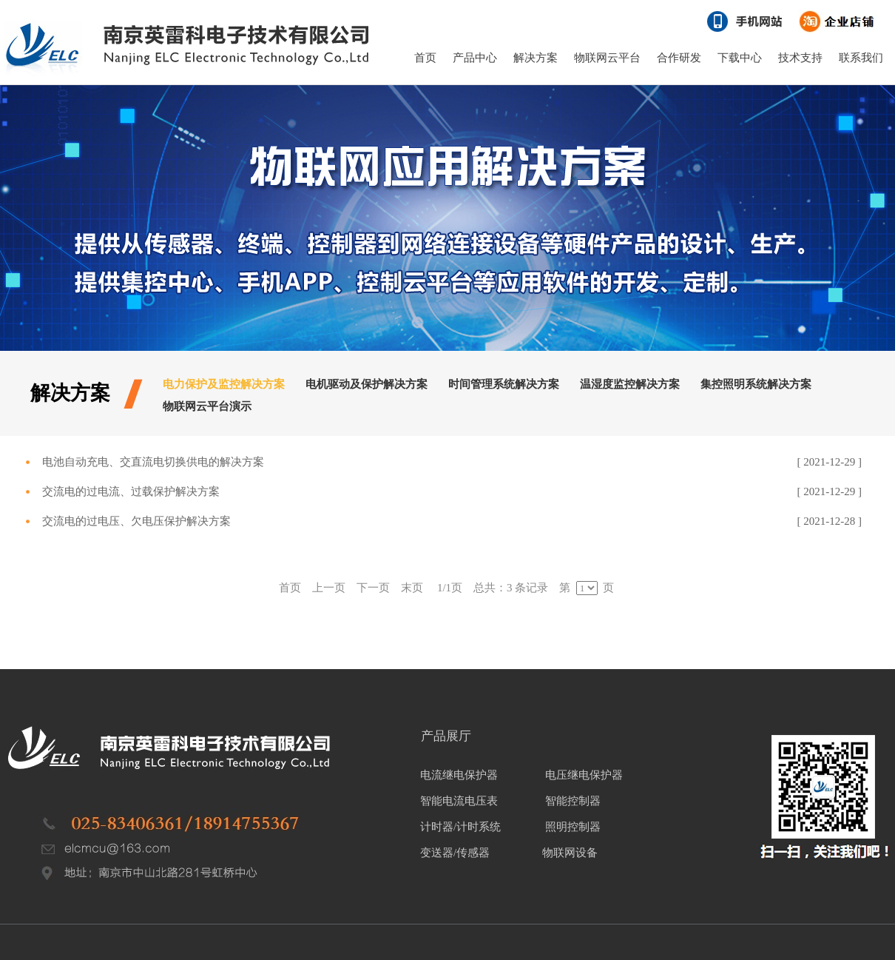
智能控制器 (573, 801)
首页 (425, 58)
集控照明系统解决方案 (755, 384)
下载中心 (739, 58)
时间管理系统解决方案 (503, 384)
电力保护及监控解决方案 (224, 384)
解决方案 (535, 58)
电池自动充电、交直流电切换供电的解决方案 (153, 462)
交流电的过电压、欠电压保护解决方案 (136, 521)
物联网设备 (569, 853)
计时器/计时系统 (460, 827)
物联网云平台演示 (207, 406)
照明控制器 (573, 827)
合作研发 (679, 58)
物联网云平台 (607, 58)
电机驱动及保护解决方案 (366, 384)
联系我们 (861, 58)
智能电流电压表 (459, 801)
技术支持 (800, 58)
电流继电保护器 (459, 775)
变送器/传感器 (455, 853)
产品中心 (475, 58)
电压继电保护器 (584, 775)
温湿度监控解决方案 (630, 384)
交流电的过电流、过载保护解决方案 (131, 491)
